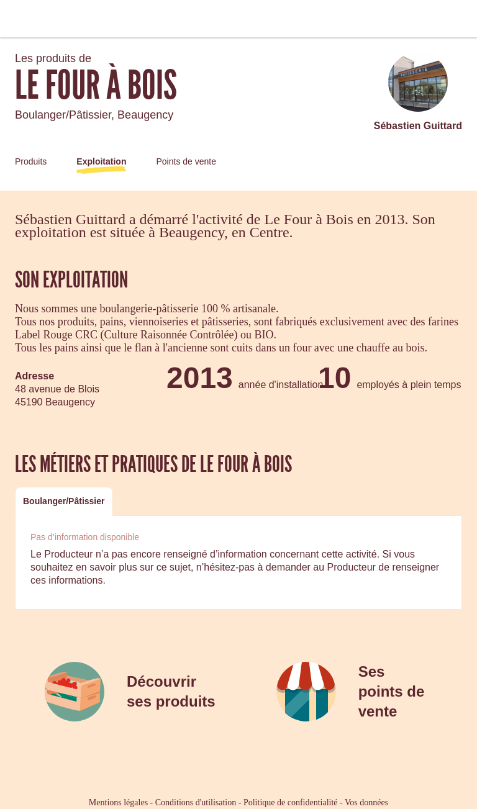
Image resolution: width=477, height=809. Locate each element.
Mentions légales (118, 802)
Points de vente (186, 161)
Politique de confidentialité (290, 802)
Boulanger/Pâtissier (64, 501)
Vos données (366, 802)
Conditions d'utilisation (195, 802)
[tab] (64, 501)
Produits (31, 161)
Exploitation (101, 161)
